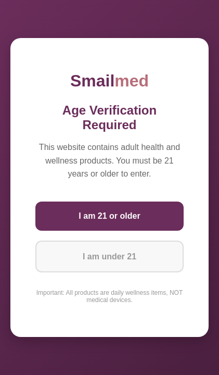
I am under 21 (109, 256)
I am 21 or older (109, 215)
